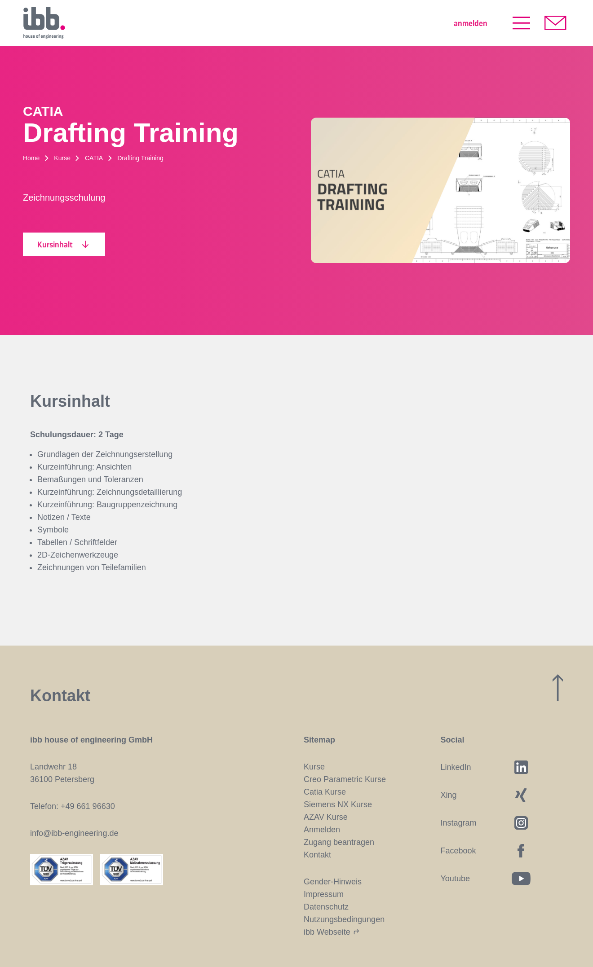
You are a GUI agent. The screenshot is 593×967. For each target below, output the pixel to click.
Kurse (62, 158)
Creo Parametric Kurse (345, 779)
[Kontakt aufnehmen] (555, 23)
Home (31, 158)
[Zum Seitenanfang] (558, 687)
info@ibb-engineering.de (74, 833)
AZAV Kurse (326, 817)
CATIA (94, 158)
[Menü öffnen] (521, 23)
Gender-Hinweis (333, 881)
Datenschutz (326, 906)
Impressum (324, 894)
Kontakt (317, 854)
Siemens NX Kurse (338, 804)
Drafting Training (140, 158)
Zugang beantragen (339, 842)
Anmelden (322, 829)
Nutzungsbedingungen (344, 919)
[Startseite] (44, 23)
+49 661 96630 (88, 806)
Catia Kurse (325, 791)
